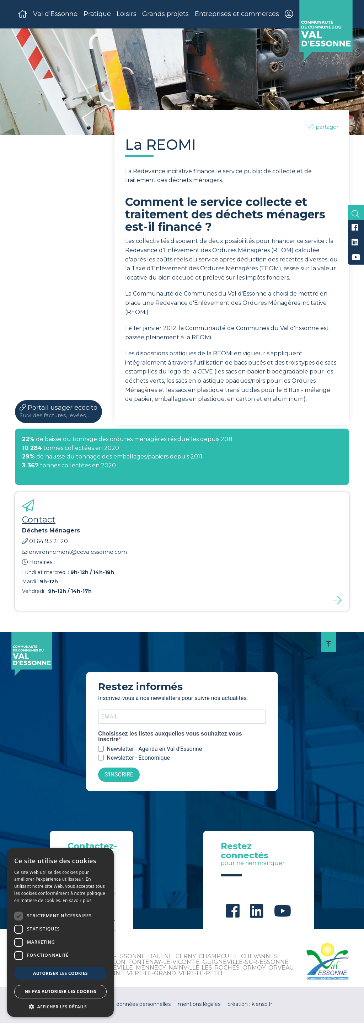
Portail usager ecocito (58, 412)
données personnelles (143, 1005)
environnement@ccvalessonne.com (74, 552)
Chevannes (259, 957)
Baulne (160, 957)
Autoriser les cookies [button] (60, 973)
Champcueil (218, 957)
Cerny (186, 957)
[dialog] (60, 932)
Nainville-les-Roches (204, 968)
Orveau (281, 968)
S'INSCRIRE (119, 775)
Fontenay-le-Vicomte (164, 962)
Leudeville (115, 968)
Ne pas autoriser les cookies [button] (60, 991)
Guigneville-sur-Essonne (246, 962)
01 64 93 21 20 (45, 541)
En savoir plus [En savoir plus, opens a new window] (77, 900)
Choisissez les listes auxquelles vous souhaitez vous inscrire (170, 737)
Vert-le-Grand (151, 974)
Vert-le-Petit (201, 974)
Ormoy (254, 968)
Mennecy (151, 968)
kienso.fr (262, 1005)
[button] (60, 1006)
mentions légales (199, 1005)
